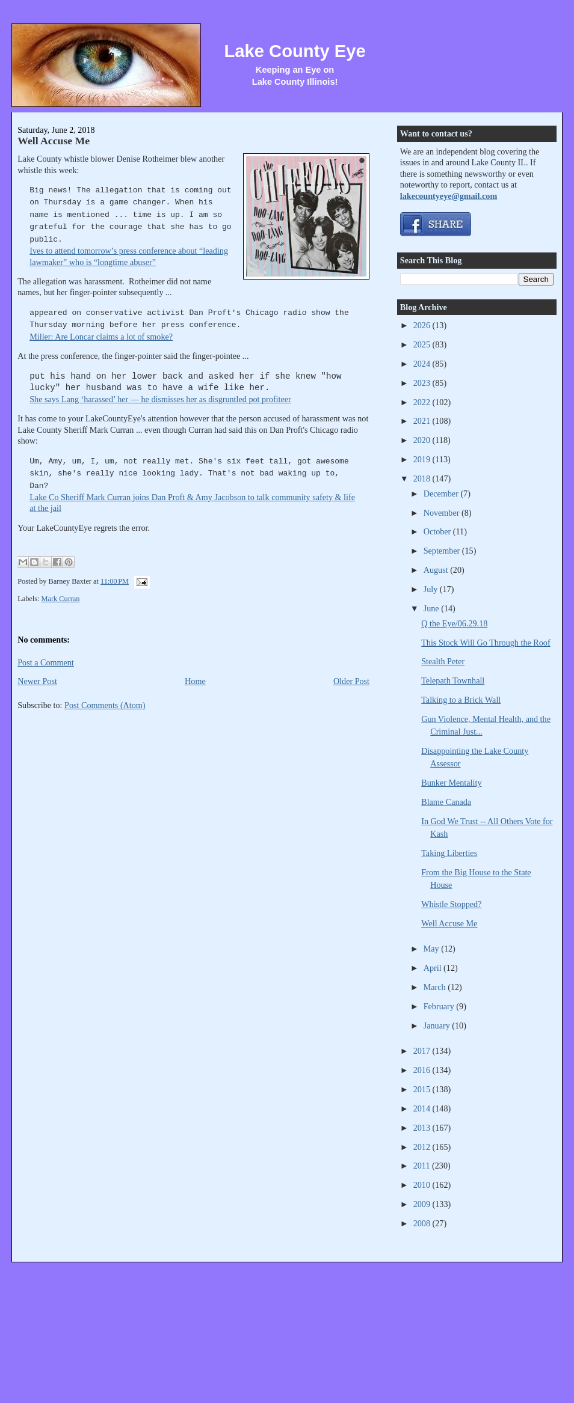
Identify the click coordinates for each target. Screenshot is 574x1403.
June (433, 608)
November (442, 513)
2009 (423, 1204)
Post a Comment (45, 662)
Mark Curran (61, 599)
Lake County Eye (294, 51)
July (432, 589)
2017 (423, 1051)
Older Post (351, 681)
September (443, 550)
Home (195, 681)
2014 (423, 1108)
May (433, 948)
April (433, 968)
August (437, 570)
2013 (423, 1127)
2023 (423, 383)
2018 (423, 478)
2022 (423, 402)
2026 (423, 325)
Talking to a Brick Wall (461, 700)
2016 (423, 1070)
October (438, 531)
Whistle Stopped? (451, 904)
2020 (423, 440)
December (442, 493)
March (436, 987)
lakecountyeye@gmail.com (448, 196)
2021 (423, 421)
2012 (423, 1147)
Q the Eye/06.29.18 (454, 623)
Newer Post (37, 681)
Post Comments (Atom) (105, 705)
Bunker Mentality (451, 782)
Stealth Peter (442, 661)
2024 (423, 363)
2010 (423, 1185)
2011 (422, 1165)
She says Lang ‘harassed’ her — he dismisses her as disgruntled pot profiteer (160, 399)
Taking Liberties (449, 853)
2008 (423, 1223)
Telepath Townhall (452, 680)
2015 (423, 1089)
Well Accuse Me (53, 141)
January (438, 1025)
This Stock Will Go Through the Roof (485, 642)
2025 (423, 344)
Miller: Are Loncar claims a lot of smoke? (101, 336)
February (440, 1006)
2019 (423, 459)
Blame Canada (446, 802)
